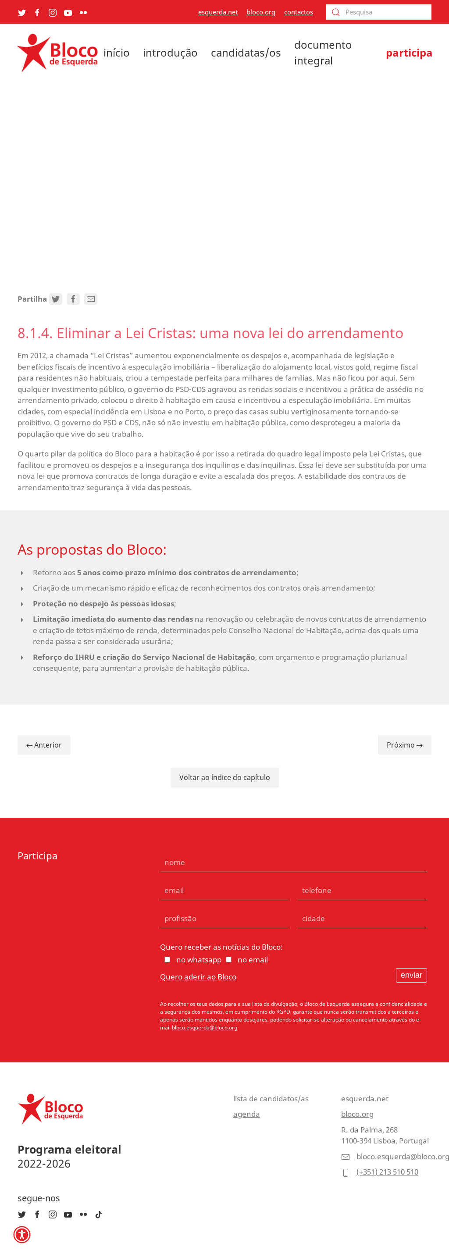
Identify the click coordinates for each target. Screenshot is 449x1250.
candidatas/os (246, 52)
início (116, 52)
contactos (298, 11)
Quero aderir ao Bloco (198, 977)
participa (409, 52)
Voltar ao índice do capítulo (224, 777)
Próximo (405, 745)
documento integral (323, 52)
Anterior (44, 745)
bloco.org (260, 11)
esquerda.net (218, 11)
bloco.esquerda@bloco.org (204, 1027)
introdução (170, 52)
